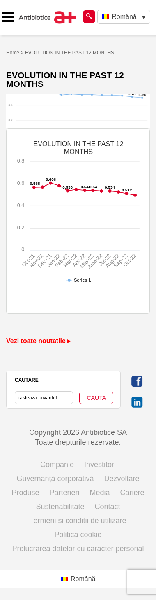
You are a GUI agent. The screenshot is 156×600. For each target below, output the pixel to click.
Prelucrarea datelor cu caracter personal (78, 548)
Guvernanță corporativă (55, 478)
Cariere (132, 492)
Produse (25, 492)
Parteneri (64, 492)
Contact (107, 506)
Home (12, 53)
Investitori (100, 464)
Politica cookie (77, 534)
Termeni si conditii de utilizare (78, 520)
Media (100, 492)
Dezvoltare (122, 478)
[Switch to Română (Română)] (78, 579)
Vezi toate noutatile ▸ (38, 340)
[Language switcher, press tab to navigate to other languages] (123, 17)
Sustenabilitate (60, 506)
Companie (57, 464)
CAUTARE (27, 380)
